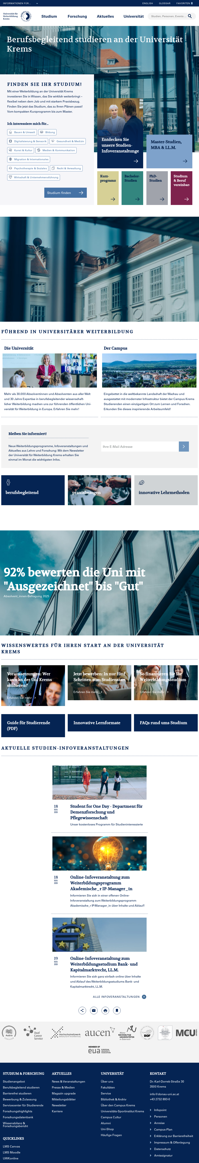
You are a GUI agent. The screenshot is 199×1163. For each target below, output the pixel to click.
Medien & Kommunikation (56, 150)
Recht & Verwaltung (66, 168)
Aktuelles (105, 16)
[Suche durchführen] (190, 16)
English (147, 3)
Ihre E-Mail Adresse (118, 446)
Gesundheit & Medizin (67, 141)
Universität (134, 16)
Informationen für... (21, 3)
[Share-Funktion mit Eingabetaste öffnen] (82, 1010)
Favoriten (184, 3)
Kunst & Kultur (20, 150)
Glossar (163, 3)
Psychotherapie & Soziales (28, 168)
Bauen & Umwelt (22, 132)
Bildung (47, 132)
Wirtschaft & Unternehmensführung (33, 177)
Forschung (77, 16)
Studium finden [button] (65, 193)
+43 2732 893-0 (160, 1099)
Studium (49, 16)
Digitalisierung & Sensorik (27, 141)
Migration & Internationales (28, 159)
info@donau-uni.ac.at (164, 1094)
